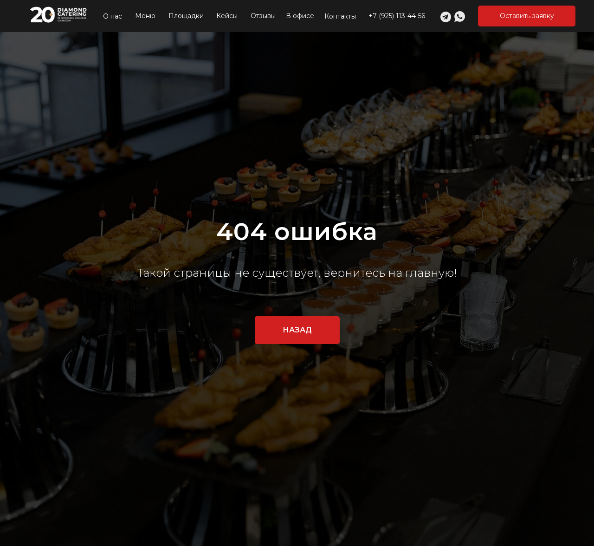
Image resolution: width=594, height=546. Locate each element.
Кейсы (227, 16)
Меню (145, 16)
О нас (112, 16)
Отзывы (263, 16)
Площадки (186, 16)
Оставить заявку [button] (527, 16)
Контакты (340, 16)
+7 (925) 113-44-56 (396, 16)
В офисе (300, 16)
